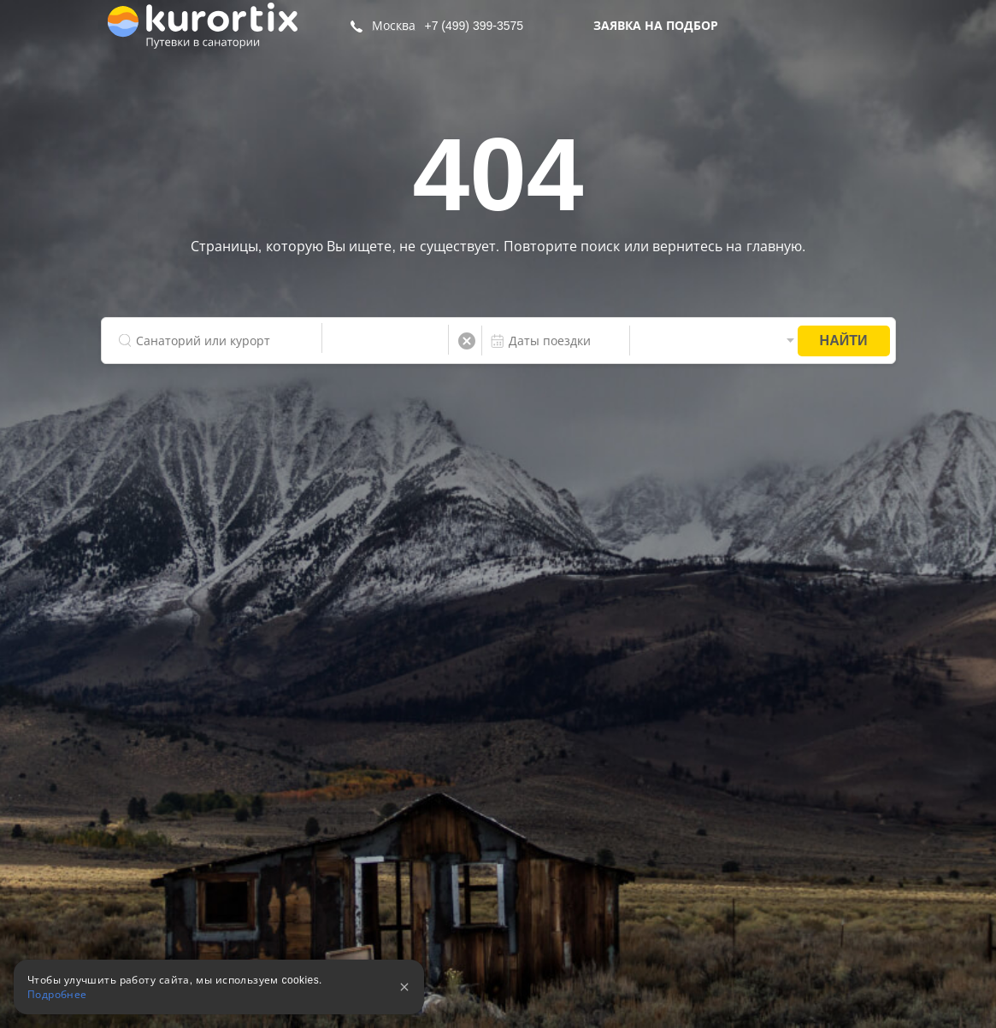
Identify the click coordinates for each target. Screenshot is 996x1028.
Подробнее (57, 995)
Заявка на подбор (655, 25)
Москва (393, 25)
